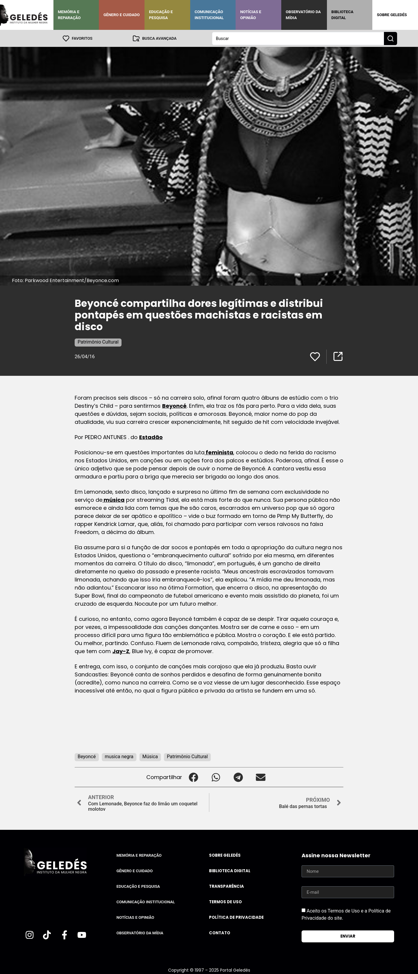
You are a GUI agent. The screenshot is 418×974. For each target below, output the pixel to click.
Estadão (151, 437)
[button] (193, 777)
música (113, 499)
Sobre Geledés (392, 15)
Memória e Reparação (69, 15)
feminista (219, 452)
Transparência (226, 886)
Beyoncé (174, 405)
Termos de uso (225, 901)
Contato (219, 932)
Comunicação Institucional (209, 15)
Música (150, 756)
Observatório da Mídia (303, 15)
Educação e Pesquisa (161, 15)
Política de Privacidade (236, 917)
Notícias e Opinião (250, 15)
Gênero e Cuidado (121, 15)
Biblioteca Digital (342, 15)
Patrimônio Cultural (98, 341)
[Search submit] (390, 38)
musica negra (119, 756)
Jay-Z (120, 651)
